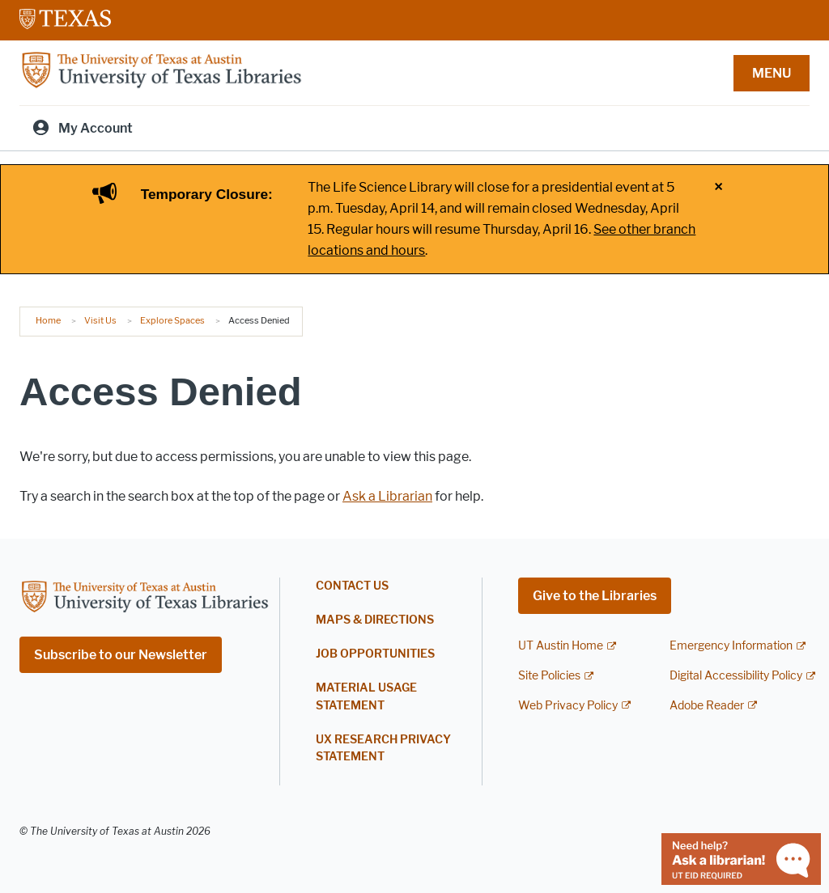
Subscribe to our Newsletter (120, 654)
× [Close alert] (718, 187)
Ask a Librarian (387, 496)
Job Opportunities (375, 654)
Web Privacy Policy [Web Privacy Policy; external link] (568, 706)
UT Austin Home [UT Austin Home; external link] (560, 646)
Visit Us (100, 320)
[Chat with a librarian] (741, 857)
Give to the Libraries (595, 595)
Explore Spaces (172, 320)
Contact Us (352, 586)
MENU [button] (771, 73)
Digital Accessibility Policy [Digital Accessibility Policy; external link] (736, 676)
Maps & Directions (375, 620)
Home (48, 320)
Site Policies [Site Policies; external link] (549, 676)
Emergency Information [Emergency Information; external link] (731, 646)
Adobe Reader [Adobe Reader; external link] (707, 706)
